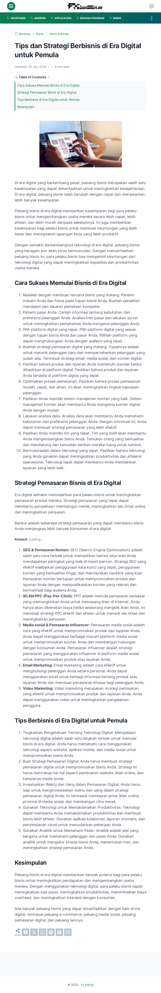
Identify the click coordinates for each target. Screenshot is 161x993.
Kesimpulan (25, 107)
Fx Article (87, 984)
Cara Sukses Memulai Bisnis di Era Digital (48, 85)
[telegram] (51, 932)
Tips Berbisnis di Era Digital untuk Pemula (48, 100)
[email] (68, 932)
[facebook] (25, 932)
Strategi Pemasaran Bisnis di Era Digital (46, 92)
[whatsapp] (42, 932)
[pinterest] (59, 932)
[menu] (11, 6)
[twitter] (34, 932)
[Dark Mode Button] (151, 6)
